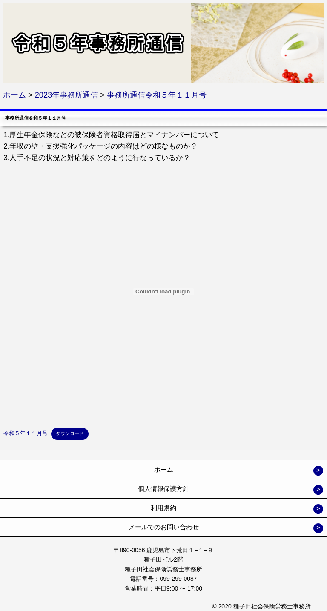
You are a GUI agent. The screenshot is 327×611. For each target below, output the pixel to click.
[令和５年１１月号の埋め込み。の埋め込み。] (163, 291)
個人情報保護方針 (163, 488)
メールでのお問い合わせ (164, 527)
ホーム (163, 469)
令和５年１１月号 (25, 433)
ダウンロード (70, 433)
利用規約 (163, 507)
